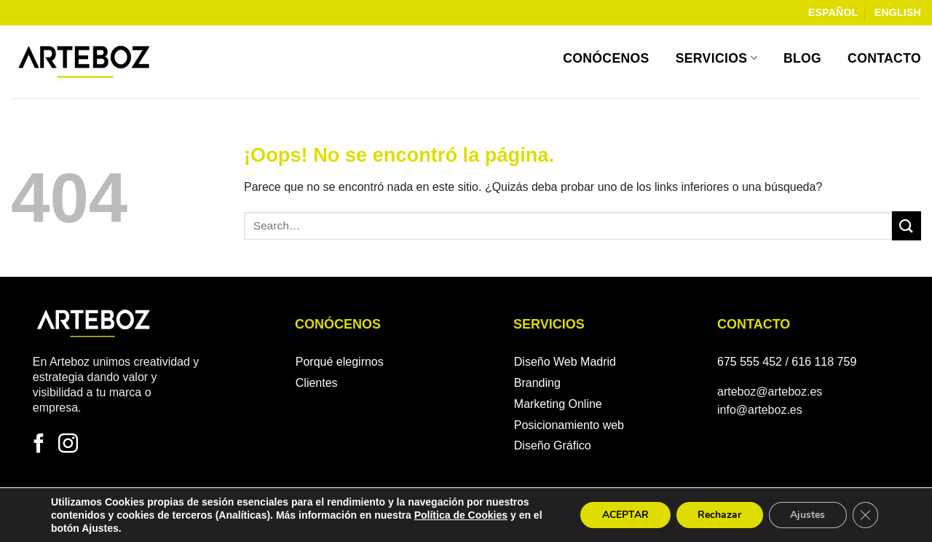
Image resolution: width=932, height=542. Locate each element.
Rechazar (718, 515)
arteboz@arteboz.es (769, 391)
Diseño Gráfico (552, 445)
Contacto (884, 58)
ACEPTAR (623, 515)
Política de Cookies (461, 515)
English (897, 12)
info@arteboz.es (759, 410)
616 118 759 (823, 362)
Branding (537, 383)
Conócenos (606, 58)
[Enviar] (906, 225)
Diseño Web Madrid (565, 362)
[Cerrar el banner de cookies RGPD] (865, 515)
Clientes (317, 383)
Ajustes (806, 515)
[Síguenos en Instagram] (68, 445)
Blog (802, 58)
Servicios (716, 58)
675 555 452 (749, 362)
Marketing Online (558, 404)
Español (833, 12)
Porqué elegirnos (340, 362)
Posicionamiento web (569, 425)
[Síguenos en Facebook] (39, 445)
